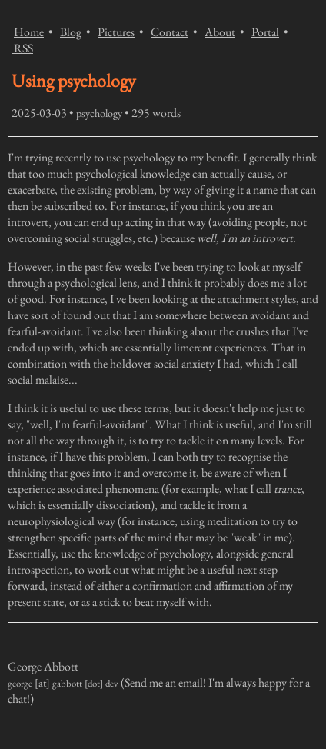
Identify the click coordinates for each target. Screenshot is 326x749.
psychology (99, 113)
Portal (265, 32)
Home (29, 32)
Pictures (116, 32)
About (220, 32)
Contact (169, 32)
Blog (71, 32)
